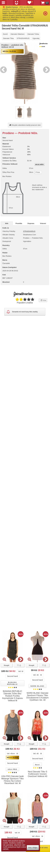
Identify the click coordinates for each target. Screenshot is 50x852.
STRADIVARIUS (29, 231)
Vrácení (43, 223)
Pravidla (18, 223)
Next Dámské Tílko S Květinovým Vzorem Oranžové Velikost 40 (37, 774)
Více (43, 300)
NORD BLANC (37, 686)
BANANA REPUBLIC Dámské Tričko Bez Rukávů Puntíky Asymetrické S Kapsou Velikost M (12, 696)
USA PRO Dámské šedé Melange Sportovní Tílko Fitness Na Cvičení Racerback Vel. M (12, 779)
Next (46, 69)
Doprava (31, 223)
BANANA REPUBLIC (12, 683)
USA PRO (12, 769)
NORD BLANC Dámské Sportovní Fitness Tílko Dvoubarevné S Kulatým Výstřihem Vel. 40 (37, 696)
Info (6, 223)
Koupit (6, 665)
